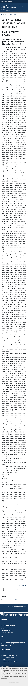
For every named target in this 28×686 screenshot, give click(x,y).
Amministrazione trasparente (10, 655)
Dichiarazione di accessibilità (10, 662)
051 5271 (9, 630)
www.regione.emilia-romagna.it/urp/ (15, 642)
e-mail (6, 645)
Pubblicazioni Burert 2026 (10, 600)
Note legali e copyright (8, 657)
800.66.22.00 (12, 644)
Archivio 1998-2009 (10, 14)
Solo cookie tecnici (14, 682)
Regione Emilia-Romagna (6, 1)
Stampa (22, 586)
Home (2, 14)
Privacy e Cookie (7, 659)
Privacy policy (4, 678)
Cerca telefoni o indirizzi (7, 632)
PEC (11, 645)
